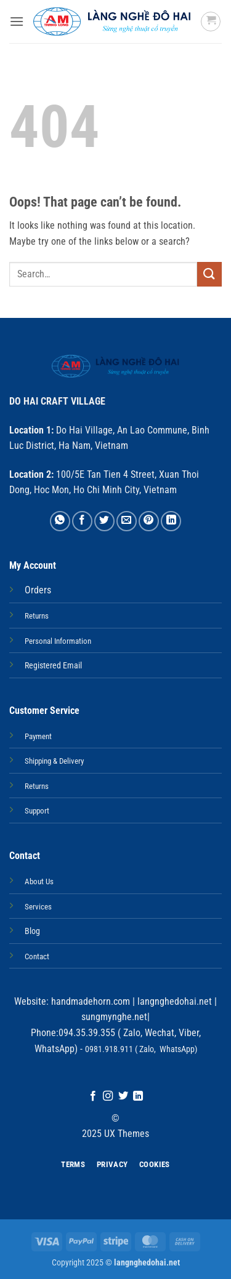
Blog (32, 931)
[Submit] (209, 274)
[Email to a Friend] (126, 521)
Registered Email (53, 665)
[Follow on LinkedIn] (138, 1096)
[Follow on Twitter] (123, 1096)
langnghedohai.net (174, 1001)
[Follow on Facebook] (93, 1096)
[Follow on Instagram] (108, 1096)
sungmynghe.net (114, 1017)
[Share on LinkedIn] (171, 521)
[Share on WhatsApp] (60, 521)
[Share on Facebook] (82, 521)
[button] (16, 21)
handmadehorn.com (89, 1001)
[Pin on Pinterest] (149, 521)
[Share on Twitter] (104, 521)
